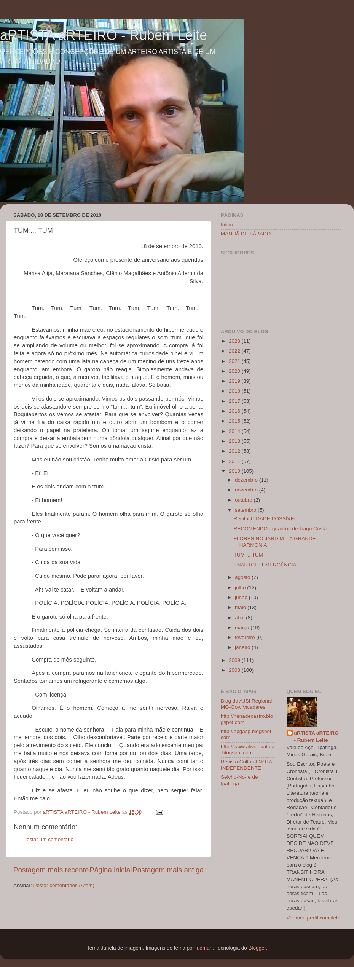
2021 (235, 361)
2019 (235, 381)
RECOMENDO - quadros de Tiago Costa (280, 528)
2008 (235, 670)
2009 (235, 660)
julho (241, 587)
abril (240, 617)
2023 (235, 341)
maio (241, 607)
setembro (246, 510)
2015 (235, 421)
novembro (247, 490)
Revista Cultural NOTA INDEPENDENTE (246, 765)
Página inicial (110, 870)
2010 (235, 471)
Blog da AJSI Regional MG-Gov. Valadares (246, 704)
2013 (235, 441)
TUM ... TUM (248, 555)
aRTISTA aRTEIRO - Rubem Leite (103, 35)
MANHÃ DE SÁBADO (246, 234)
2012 (235, 451)
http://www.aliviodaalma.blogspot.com (247, 749)
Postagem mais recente (51, 870)
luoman (204, 948)
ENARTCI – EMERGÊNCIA (265, 565)
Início (227, 224)
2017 (235, 401)
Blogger (257, 948)
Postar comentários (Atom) (64, 885)
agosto (243, 577)
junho (242, 597)
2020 (235, 371)
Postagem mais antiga (168, 870)
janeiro (243, 647)
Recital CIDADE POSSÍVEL (265, 519)
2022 (235, 351)
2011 (235, 461)
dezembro (247, 480)
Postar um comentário (48, 839)
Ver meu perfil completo (314, 918)
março (242, 627)
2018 (235, 391)
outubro (244, 500)
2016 (235, 411)
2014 (235, 431)
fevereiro (245, 637)
